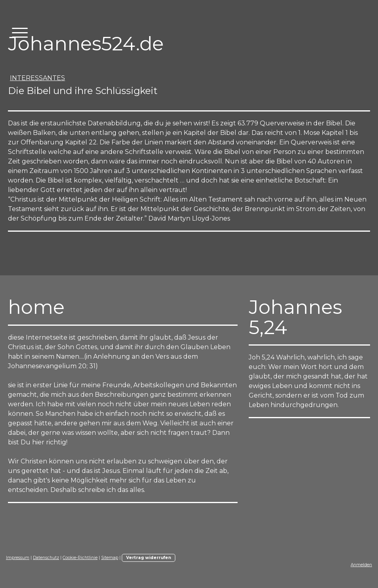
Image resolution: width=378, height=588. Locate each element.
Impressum (17, 557)
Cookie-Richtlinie (80, 557)
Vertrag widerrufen (148, 557)
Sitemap (109, 557)
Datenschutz (46, 557)
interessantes (37, 78)
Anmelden (361, 564)
